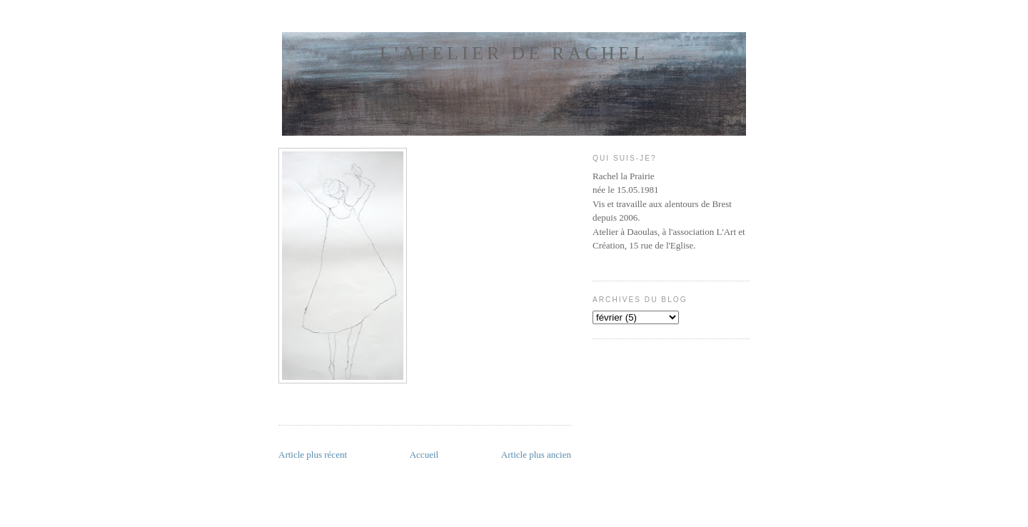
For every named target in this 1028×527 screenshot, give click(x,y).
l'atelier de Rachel (514, 53)
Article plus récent (312, 454)
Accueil (424, 454)
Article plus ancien (536, 454)
